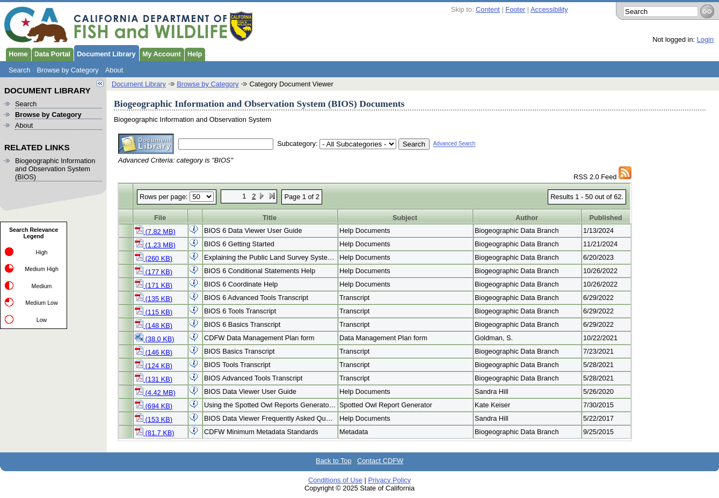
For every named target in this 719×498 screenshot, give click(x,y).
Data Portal (51, 53)
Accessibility (549, 9)
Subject (405, 218)
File (160, 218)
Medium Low (41, 302)
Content (488, 9)
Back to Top (334, 461)
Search (20, 70)
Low (42, 320)
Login (705, 39)
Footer (515, 9)
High (42, 252)
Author (526, 218)
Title (270, 218)
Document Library (105, 53)
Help (193, 53)
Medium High (42, 269)
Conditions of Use (335, 480)
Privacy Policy (389, 480)
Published (605, 218)
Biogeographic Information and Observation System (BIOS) (55, 169)
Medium (42, 286)
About (114, 70)
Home (16, 53)
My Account (160, 53)
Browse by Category (68, 70)
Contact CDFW (380, 461)
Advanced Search (454, 144)
